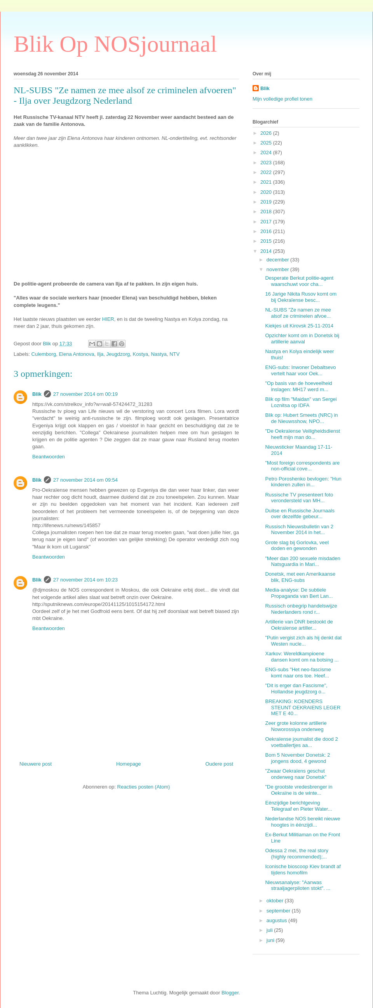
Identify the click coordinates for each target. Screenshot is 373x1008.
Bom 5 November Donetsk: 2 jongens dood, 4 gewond (297, 758)
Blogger (230, 993)
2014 (266, 251)
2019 (266, 202)
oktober (276, 901)
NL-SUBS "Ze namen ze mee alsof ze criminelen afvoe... (298, 313)
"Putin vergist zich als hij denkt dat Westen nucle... (303, 641)
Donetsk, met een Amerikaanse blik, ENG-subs (300, 577)
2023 (266, 162)
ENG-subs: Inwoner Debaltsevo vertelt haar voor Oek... (300, 370)
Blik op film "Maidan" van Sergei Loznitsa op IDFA (300, 402)
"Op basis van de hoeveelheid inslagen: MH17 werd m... (298, 386)
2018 (266, 211)
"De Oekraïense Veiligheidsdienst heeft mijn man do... (302, 434)
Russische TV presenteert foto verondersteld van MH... (299, 498)
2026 (266, 133)
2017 (266, 222)
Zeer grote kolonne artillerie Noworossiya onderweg (295, 726)
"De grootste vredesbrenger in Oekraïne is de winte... (298, 790)
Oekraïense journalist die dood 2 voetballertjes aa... (301, 742)
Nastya (158, 354)
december (278, 260)
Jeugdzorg (118, 354)
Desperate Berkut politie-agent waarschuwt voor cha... (299, 281)
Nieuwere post (35, 764)
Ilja (100, 354)
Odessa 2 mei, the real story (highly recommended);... (296, 854)
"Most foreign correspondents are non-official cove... (302, 466)
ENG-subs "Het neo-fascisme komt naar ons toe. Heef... (298, 673)
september (279, 911)
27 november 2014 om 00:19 (85, 394)
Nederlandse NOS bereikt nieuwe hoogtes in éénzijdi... (302, 822)
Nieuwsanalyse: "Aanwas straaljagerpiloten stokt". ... (297, 885)
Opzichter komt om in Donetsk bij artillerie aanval (302, 339)
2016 (266, 231)
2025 (266, 143)
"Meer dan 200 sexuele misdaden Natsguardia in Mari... (302, 561)
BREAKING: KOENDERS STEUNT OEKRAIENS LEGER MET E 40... (302, 707)
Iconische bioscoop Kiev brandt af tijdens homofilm (302, 870)
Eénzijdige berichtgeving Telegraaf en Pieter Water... (298, 806)
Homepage (128, 764)
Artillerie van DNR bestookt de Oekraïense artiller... (299, 625)
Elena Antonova (76, 354)
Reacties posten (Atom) (143, 787)
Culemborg (43, 354)
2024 (266, 152)
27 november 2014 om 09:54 (85, 480)
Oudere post (219, 764)
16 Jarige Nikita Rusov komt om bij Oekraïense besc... (300, 297)
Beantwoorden (48, 457)
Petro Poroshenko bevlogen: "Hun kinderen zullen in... (303, 482)
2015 (266, 241)
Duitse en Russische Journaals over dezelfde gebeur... (299, 514)
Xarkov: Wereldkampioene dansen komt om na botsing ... (301, 657)
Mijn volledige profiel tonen (282, 99)
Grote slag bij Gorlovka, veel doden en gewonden (296, 546)
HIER (108, 319)
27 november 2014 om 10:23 (85, 580)
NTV (174, 354)
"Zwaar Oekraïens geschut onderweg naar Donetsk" (295, 774)
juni (271, 940)
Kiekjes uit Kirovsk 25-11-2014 (299, 326)
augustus (277, 920)
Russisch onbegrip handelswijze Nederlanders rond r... (301, 609)
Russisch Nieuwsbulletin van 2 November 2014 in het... (299, 530)
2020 (266, 192)
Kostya (140, 354)
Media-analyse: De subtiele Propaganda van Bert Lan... (299, 593)
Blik (37, 394)
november (278, 269)
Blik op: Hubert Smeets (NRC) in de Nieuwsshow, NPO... (301, 418)
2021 (266, 182)
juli (270, 930)
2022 (266, 172)
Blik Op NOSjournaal (115, 44)
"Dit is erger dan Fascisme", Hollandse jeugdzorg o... (296, 688)
